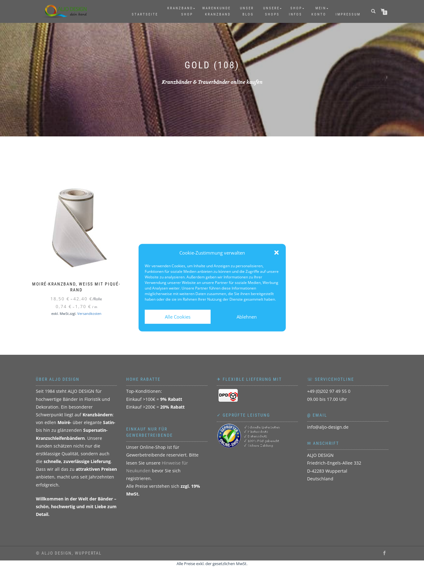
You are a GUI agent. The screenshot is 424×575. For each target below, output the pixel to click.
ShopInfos (295, 11)
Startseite (145, 14)
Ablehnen (247, 317)
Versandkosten (89, 313)
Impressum (348, 14)
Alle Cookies (178, 317)
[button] (276, 253)
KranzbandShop (180, 11)
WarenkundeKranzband (216, 11)
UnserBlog (247, 11)
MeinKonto (318, 11)
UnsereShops (271, 11)
